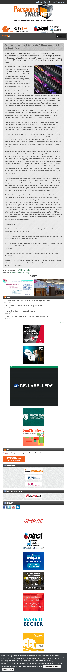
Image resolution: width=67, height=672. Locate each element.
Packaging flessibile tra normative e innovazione (20, 311)
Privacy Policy (8, 669)
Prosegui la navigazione (52, 666)
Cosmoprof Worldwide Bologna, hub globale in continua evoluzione (26, 316)
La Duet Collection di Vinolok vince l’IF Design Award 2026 (23, 306)
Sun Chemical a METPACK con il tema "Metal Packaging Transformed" (27, 301)
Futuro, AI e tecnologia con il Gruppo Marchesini (22, 453)
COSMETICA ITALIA (24, 270)
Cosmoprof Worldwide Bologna (19, 272)
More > (61, 322)
